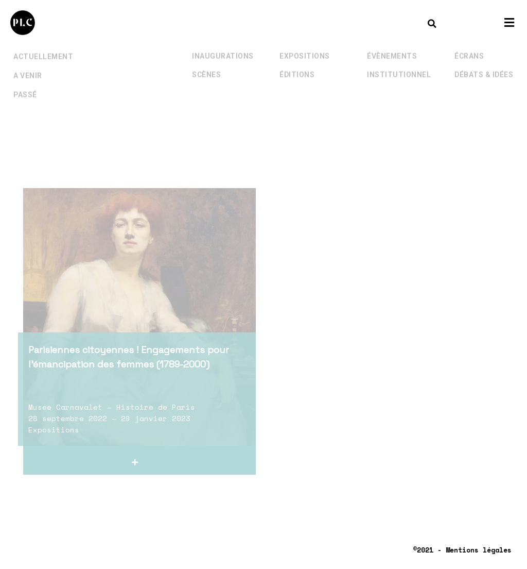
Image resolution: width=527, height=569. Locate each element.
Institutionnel (399, 67)
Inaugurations (223, 49)
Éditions (296, 67)
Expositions (304, 49)
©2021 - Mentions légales (462, 550)
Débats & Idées (483, 67)
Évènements (392, 49)
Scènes (206, 67)
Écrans (469, 49)
